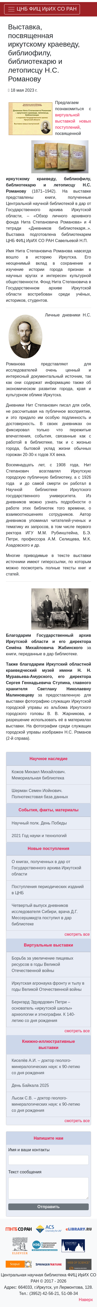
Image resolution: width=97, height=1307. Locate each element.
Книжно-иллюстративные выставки (48, 1044)
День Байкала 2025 (30, 1085)
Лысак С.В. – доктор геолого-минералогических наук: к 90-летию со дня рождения (46, 1104)
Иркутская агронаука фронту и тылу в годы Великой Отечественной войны (48, 986)
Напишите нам (48, 1138)
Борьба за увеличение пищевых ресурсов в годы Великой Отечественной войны (42, 964)
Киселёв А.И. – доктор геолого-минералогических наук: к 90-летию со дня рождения (46, 1066)
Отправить (49, 1207)
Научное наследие (48, 758)
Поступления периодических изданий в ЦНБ (48, 889)
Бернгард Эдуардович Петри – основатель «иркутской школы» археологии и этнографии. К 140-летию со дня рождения (43, 1011)
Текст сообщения (24, 1172)
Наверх (86, 1299)
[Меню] (42, 9)
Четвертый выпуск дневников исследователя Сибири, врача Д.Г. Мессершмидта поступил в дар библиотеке (45, 914)
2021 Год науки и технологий (39, 835)
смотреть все (77, 934)
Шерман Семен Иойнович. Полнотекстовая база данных (40, 793)
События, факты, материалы (49, 810)
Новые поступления (48, 848)
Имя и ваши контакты (28, 1150)
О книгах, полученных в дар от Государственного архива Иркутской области (46, 867)
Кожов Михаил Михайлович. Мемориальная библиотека (39, 775)
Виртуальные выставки (48, 945)
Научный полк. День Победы (39, 823)
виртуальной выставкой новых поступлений (73, 121)
